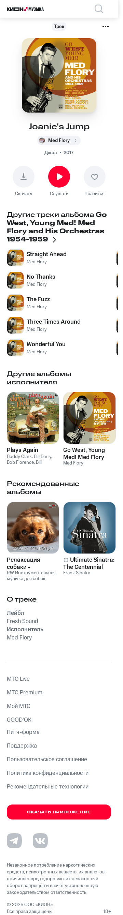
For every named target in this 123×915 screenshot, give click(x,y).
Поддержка (22, 746)
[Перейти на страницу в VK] (40, 840)
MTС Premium (24, 693)
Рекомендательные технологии (47, 787)
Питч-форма (23, 732)
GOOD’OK (19, 720)
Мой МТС (18, 706)
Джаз (50, 152)
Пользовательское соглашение (47, 759)
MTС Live (18, 679)
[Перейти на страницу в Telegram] (14, 840)
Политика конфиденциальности (47, 773)
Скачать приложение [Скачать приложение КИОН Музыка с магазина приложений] (59, 812)
